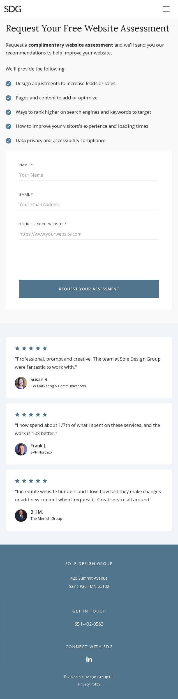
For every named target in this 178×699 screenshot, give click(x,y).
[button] (166, 9)
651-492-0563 (89, 624)
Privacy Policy (89, 684)
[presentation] (62, 262)
